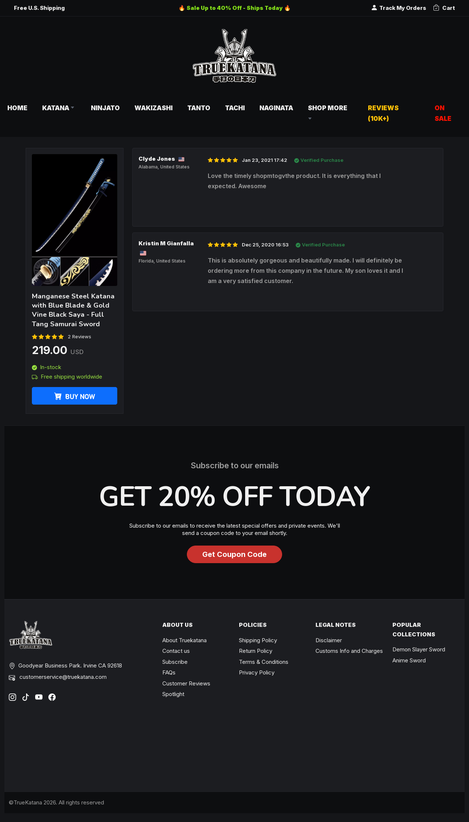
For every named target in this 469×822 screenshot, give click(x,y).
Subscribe (175, 661)
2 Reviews (79, 336)
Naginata (276, 108)
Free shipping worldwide (67, 376)
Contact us (176, 650)
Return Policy (255, 650)
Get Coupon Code (234, 554)
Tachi (235, 108)
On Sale (443, 113)
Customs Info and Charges (349, 650)
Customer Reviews (186, 683)
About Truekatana (184, 640)
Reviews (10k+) (383, 113)
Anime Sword (409, 660)
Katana (59, 108)
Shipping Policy (258, 640)
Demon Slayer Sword (418, 649)
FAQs (169, 672)
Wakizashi (153, 108)
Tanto (198, 108)
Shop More (328, 113)
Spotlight (173, 694)
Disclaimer (328, 640)
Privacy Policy (256, 672)
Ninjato (105, 108)
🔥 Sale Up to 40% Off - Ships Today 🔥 (234, 7)
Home (17, 108)
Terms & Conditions (263, 661)
